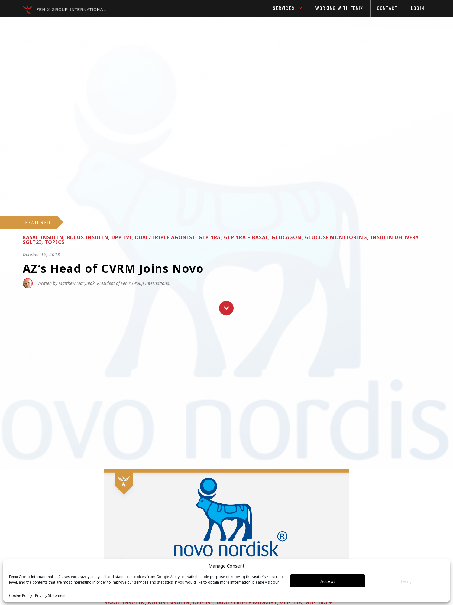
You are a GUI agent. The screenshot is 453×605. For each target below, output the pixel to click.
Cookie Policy (20, 595)
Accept (327, 581)
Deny (406, 581)
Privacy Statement (50, 595)
